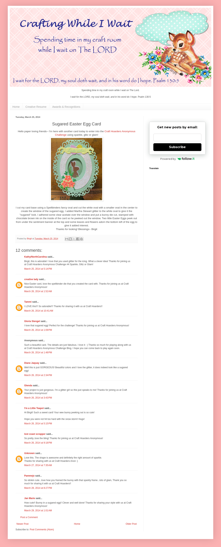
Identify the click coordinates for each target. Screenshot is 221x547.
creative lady (31, 279)
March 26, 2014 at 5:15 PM (38, 423)
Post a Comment (29, 517)
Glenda (28, 385)
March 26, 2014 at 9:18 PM (38, 442)
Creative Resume (35, 106)
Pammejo (29, 475)
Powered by (177, 158)
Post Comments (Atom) (42, 529)
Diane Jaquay (31, 363)
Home (16, 106)
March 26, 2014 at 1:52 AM (38, 291)
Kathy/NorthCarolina (35, 256)
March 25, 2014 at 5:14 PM (38, 268)
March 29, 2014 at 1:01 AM (38, 510)
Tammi (28, 301)
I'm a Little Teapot (34, 408)
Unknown (29, 453)
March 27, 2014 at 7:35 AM (38, 465)
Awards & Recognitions (66, 106)
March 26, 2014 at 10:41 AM (38, 310)
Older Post (131, 524)
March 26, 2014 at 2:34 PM (38, 375)
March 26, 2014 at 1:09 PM (38, 330)
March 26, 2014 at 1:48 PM (38, 352)
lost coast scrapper (35, 434)
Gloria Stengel (32, 321)
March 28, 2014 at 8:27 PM (38, 488)
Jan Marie (29, 498)
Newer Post (22, 524)
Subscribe (177, 147)
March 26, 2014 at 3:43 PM (38, 397)
